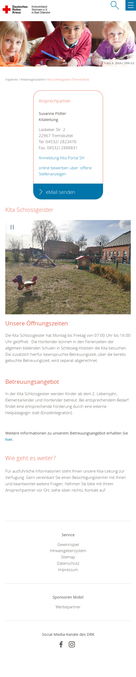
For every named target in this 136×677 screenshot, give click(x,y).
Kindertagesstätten (33, 79)
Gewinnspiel (68, 544)
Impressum (68, 569)
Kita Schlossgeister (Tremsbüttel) (68, 79)
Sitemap (68, 556)
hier (8, 439)
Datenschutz (68, 563)
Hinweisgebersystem (68, 550)
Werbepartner (68, 606)
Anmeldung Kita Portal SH (61, 157)
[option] (68, 270)
